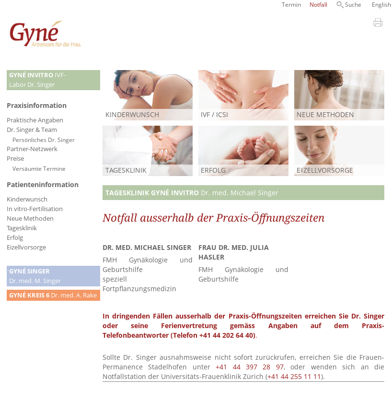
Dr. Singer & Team (32, 130)
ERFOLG (213, 170)
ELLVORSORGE (325, 170)
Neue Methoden (30, 218)
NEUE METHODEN (325, 114)
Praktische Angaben (35, 120)
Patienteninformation (43, 184)
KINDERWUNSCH (132, 114)
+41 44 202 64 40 (226, 335)
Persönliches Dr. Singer (43, 139)
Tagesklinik (22, 228)
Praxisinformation (37, 105)
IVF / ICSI (214, 114)
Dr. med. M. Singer (35, 276)
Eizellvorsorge (26, 247)
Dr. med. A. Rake (53, 295)
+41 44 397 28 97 (250, 366)
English (381, 4)
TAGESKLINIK (126, 170)
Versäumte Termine (39, 168)
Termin (291, 4)
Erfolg (15, 238)
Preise (15, 158)
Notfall (318, 4)
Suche (353, 4)
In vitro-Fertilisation (35, 209)
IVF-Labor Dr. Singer (37, 80)
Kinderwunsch (27, 199)
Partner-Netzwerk (32, 149)
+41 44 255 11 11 (294, 376)
